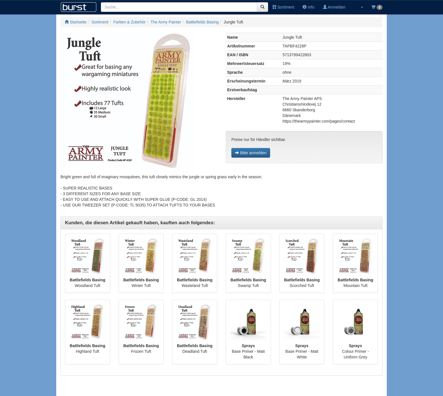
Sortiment (283, 7)
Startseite (75, 22)
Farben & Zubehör (130, 22)
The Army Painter (166, 22)
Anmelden (334, 7)
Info (308, 7)
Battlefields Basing (202, 22)
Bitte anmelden (250, 153)
